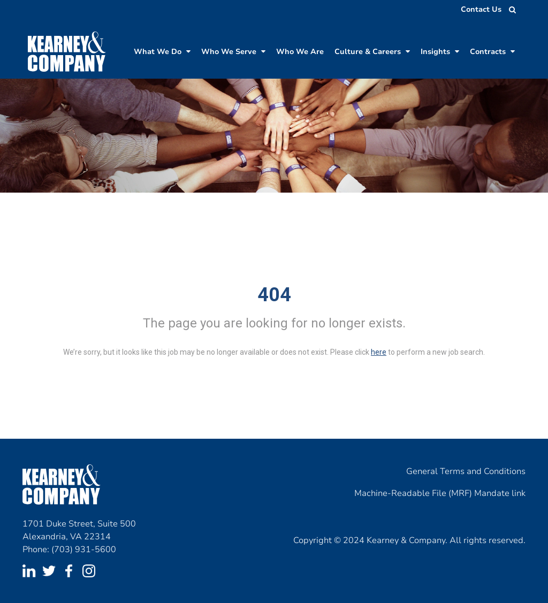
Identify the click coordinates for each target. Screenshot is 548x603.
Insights (440, 52)
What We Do (162, 52)
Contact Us (481, 9)
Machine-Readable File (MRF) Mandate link (440, 493)
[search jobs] (509, 10)
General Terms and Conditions (466, 471)
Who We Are (300, 52)
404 (274, 295)
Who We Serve (233, 52)
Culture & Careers (372, 52)
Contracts (492, 52)
